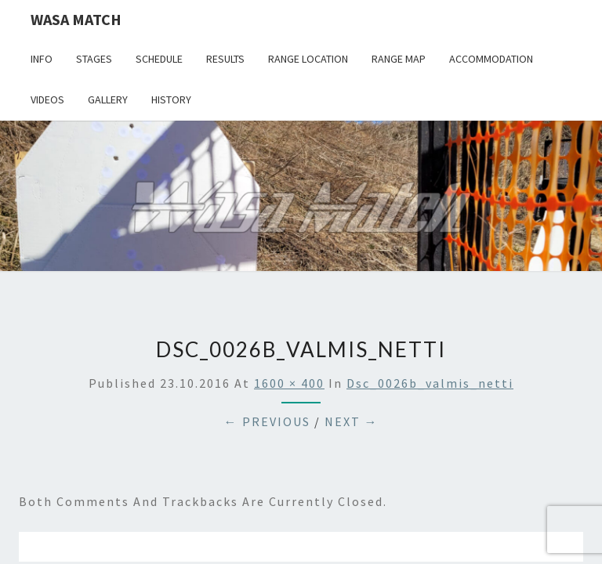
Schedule (159, 59)
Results (225, 59)
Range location (308, 59)
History (171, 99)
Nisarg (451, 489)
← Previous (267, 301)
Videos (47, 99)
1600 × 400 (289, 262)
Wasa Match (76, 19)
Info (42, 59)
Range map (399, 59)
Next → (352, 301)
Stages (94, 59)
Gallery (108, 99)
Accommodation (491, 59)
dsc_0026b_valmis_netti (429, 262)
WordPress (339, 489)
